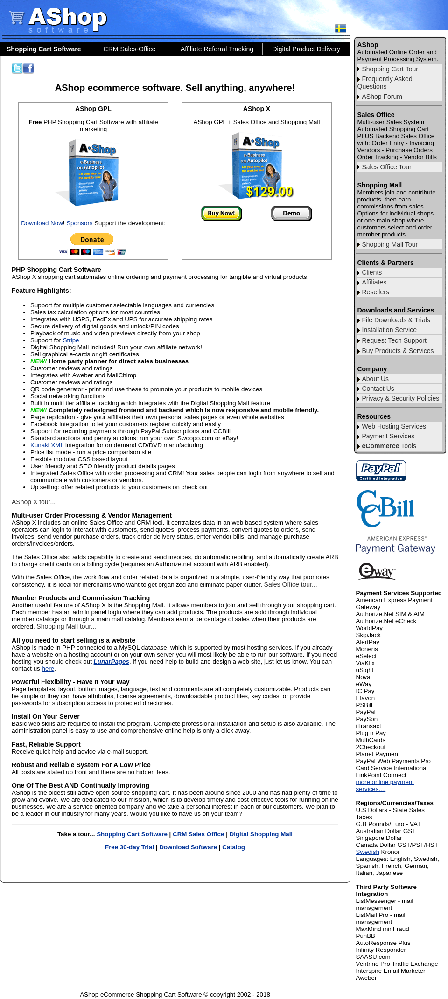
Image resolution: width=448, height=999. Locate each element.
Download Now (42, 223)
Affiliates (374, 282)
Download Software (188, 847)
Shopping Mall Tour (390, 244)
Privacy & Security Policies (401, 398)
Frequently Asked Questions (385, 82)
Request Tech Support (394, 340)
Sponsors (79, 223)
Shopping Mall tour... (66, 626)
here (48, 668)
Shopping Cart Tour (390, 69)
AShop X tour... (34, 502)
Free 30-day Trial (129, 847)
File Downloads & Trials (396, 320)
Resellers (375, 292)
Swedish (367, 851)
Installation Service (389, 329)
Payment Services (388, 436)
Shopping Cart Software (132, 834)
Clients (372, 272)
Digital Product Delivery (307, 49)
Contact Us (378, 388)
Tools (389, 446)
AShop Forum (382, 96)
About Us (375, 378)
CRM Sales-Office (130, 49)
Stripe (71, 340)
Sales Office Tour (387, 167)
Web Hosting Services (394, 426)
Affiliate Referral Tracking (217, 49)
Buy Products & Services (398, 350)
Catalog (233, 847)
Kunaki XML (46, 445)
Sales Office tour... (290, 584)
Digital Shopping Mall (261, 834)
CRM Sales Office (198, 834)
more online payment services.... (385, 785)
